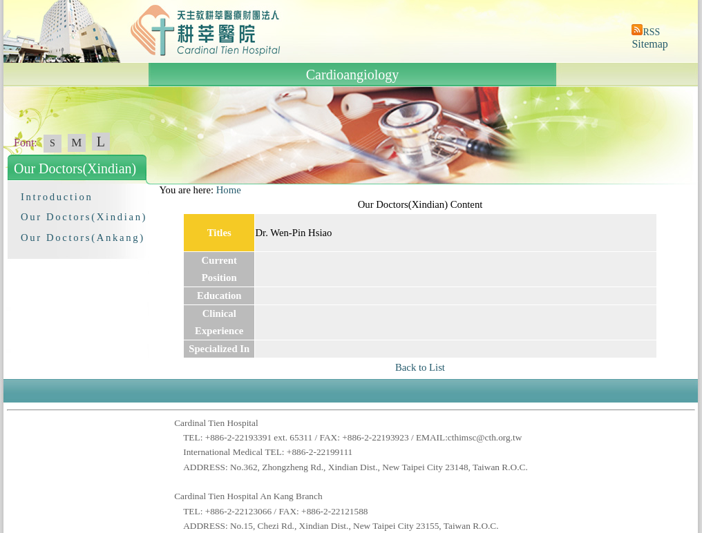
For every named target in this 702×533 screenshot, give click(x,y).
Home (228, 189)
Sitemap (649, 44)
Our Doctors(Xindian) (84, 216)
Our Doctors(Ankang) (83, 237)
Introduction (57, 196)
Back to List (420, 367)
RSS (651, 32)
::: (153, 189)
